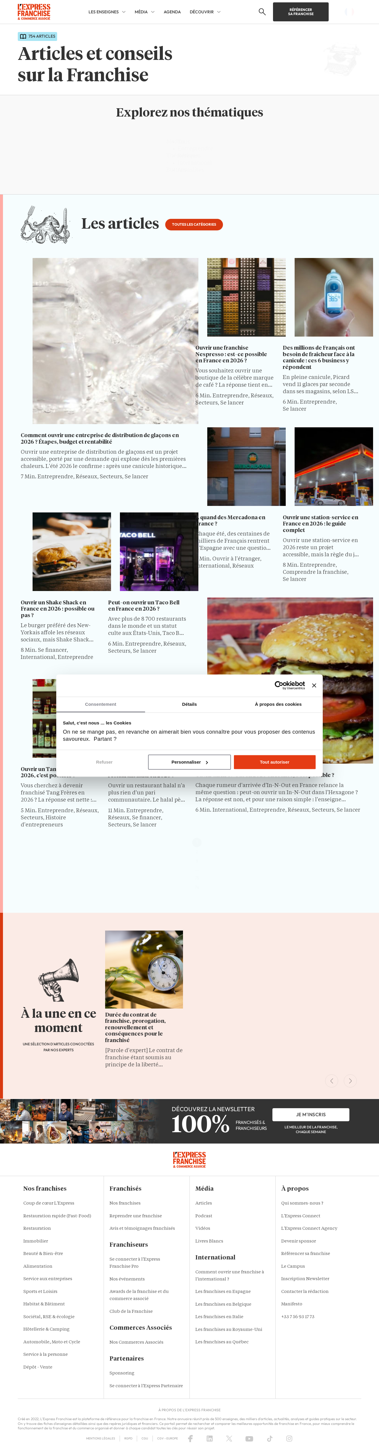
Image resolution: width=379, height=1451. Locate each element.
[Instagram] (289, 1438)
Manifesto (291, 1304)
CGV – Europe (167, 1438)
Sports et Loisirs (40, 1292)
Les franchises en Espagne (223, 1292)
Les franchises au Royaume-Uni (228, 1330)
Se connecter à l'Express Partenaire (146, 1386)
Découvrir (202, 12)
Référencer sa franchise (301, 11)
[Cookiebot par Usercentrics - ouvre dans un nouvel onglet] (279, 685)
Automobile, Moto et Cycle (51, 1342)
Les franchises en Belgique (223, 1304)
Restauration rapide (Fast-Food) (57, 1216)
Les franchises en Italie (219, 1317)
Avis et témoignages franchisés (142, 1229)
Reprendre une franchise (136, 1216)
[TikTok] (270, 1438)
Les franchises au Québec (222, 1342)
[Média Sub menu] (153, 12)
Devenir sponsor (298, 1241)
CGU (145, 1438)
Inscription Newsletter (305, 1279)
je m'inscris (311, 1114)
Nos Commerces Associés (136, 1342)
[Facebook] (190, 1438)
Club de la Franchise (131, 1312)
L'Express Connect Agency (309, 1229)
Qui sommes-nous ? (302, 1203)
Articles (203, 1203)
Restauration (37, 1229)
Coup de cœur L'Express (48, 1203)
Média (141, 12)
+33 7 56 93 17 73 (297, 1317)
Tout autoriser (275, 761)
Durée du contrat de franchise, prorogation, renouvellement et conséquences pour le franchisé (135, 1027)
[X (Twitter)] (229, 1438)
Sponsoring (122, 1373)
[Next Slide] (350, 1080)
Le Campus (293, 1266)
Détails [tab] (189, 704)
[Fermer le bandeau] (314, 685)
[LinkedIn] (209, 1438)
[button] (261, 11)
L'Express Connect (300, 1216)
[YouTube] (249, 1438)
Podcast (203, 1216)
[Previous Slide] (331, 1080)
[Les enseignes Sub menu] (124, 12)
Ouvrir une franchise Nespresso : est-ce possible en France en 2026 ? (231, 354)
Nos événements (127, 1279)
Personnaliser (189, 761)
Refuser (104, 761)
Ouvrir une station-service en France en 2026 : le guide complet (320, 524)
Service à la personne (45, 1355)
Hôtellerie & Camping (46, 1329)
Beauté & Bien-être (43, 1254)
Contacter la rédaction (305, 1292)
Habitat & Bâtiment (44, 1304)
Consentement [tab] (100, 704)
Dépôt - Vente (37, 1367)
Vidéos (202, 1229)
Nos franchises (125, 1203)
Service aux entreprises (47, 1279)
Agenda (172, 12)
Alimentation (37, 1266)
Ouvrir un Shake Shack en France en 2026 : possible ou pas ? (57, 609)
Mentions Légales (100, 1438)
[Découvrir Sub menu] (219, 12)
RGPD (128, 1438)
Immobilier (35, 1241)
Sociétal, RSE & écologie (49, 1317)
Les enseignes (104, 12)
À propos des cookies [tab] (278, 704)
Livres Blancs (209, 1241)
